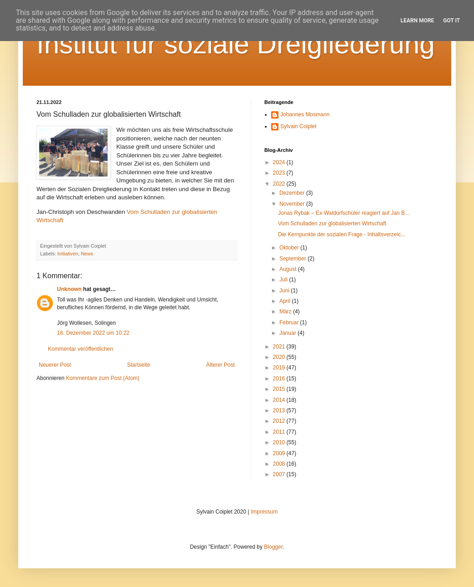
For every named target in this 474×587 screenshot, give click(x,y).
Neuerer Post (55, 365)
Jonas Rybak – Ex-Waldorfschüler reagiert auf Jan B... (343, 213)
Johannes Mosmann (305, 114)
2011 (280, 432)
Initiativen (67, 253)
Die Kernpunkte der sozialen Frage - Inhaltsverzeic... (341, 234)
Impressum (264, 512)
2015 (280, 389)
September (293, 258)
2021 (280, 346)
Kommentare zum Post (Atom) (102, 378)
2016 (280, 378)
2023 (280, 173)
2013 (280, 410)
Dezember (292, 193)
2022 (280, 184)
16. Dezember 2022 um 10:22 (93, 333)
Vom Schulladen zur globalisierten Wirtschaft (332, 223)
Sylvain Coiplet (298, 126)
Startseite (138, 365)
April (285, 301)
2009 (280, 453)
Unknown (69, 289)
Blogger (273, 547)
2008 (280, 464)
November (292, 204)
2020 (280, 357)
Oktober (289, 247)
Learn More (417, 20)
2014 (280, 400)
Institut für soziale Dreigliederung (235, 44)
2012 (280, 421)
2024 (280, 162)
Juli (284, 279)
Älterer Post (220, 365)
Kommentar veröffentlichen (80, 349)
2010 (280, 442)
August (288, 269)
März (286, 311)
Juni (285, 290)
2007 (280, 474)
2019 (280, 367)
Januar (288, 333)
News (87, 253)
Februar (289, 322)
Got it (451, 20)
